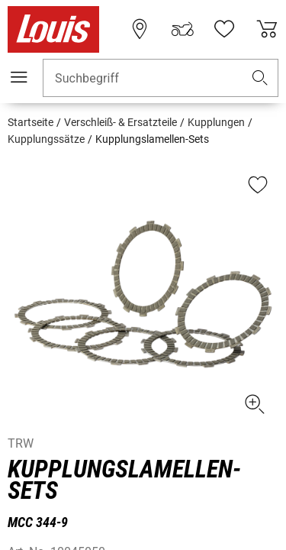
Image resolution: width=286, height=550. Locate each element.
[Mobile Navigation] (19, 77)
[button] (260, 78)
